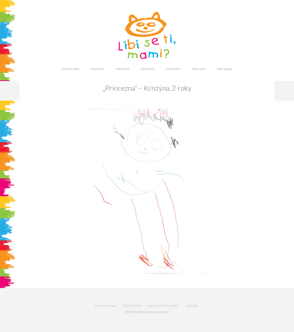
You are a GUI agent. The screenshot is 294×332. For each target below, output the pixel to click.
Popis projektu (224, 68)
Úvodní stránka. (105, 305)
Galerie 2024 (173, 68)
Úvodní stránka (70, 68)
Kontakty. (192, 305)
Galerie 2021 (97, 68)
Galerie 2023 (148, 68)
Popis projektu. (132, 305)
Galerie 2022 (122, 68)
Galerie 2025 (198, 68)
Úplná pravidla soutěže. (164, 305)
